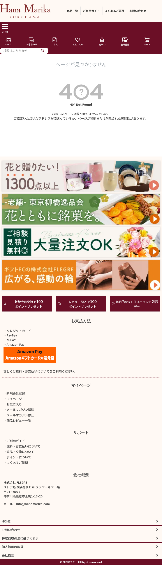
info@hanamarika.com (33, 504)
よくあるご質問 (115, 11)
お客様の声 (31, 41)
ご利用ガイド (91, 11)
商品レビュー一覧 (17, 420)
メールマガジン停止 (19, 415)
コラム (54, 41)
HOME (6, 521)
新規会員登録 (14, 393)
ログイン (102, 41)
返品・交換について (19, 451)
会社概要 (81, 474)
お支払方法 (81, 320)
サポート (81, 432)
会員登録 (125, 41)
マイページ (81, 385)
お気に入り (77, 41)
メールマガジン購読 (19, 409)
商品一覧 (72, 11)
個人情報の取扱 (12, 547)
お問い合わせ (137, 11)
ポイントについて (17, 457)
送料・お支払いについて (32, 371)
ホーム (8, 41)
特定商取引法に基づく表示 (20, 538)
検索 (42, 51)
